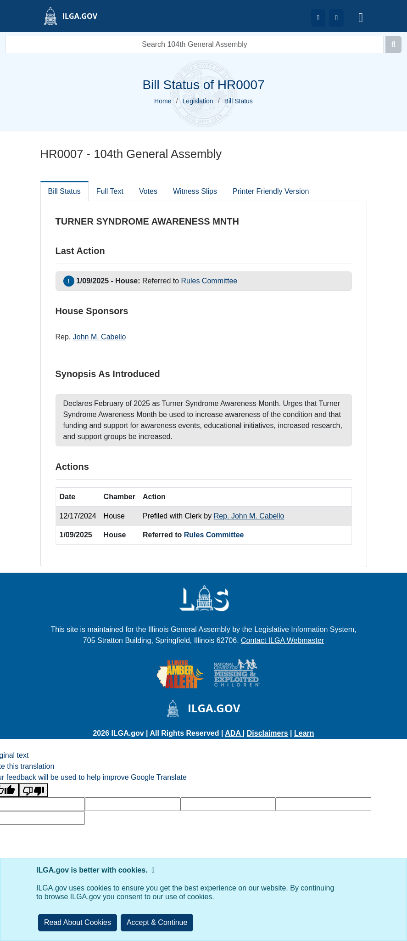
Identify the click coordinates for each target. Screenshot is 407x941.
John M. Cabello (99, 337)
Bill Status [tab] (64, 191)
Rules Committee (209, 281)
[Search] (393, 44)
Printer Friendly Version (271, 191)
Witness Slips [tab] (195, 191)
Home (162, 101)
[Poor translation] (33, 790)
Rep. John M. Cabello (249, 516)
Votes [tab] (148, 191)
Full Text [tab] (109, 191)
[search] (195, 44)
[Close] (157, 922)
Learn (304, 733)
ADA (234, 733)
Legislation (198, 101)
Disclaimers (267, 733)
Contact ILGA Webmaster (282, 640)
